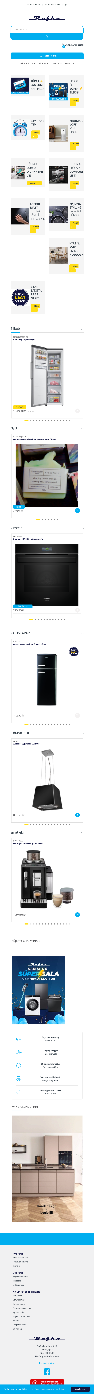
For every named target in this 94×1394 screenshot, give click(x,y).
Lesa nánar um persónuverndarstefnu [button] (46, 1389)
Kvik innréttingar (28, 63)
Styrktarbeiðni (18, 1312)
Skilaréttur (17, 1280)
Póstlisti (16, 1320)
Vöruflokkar (48, 55)
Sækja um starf (19, 1324)
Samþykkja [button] (80, 1389)
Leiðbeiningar (18, 1285)
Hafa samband (52, 4)
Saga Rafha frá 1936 (21, 1316)
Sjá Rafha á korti (47, 1363)
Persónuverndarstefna (22, 1308)
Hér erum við (33, 4)
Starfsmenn (17, 1295)
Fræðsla (55, 63)
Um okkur (69, 63)
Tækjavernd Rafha (20, 1261)
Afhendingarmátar (20, 1257)
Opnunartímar (18, 1299)
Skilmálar (16, 1266)
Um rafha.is (17, 1329)
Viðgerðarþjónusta (20, 1276)
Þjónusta (43, 63)
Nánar (76, 100)
